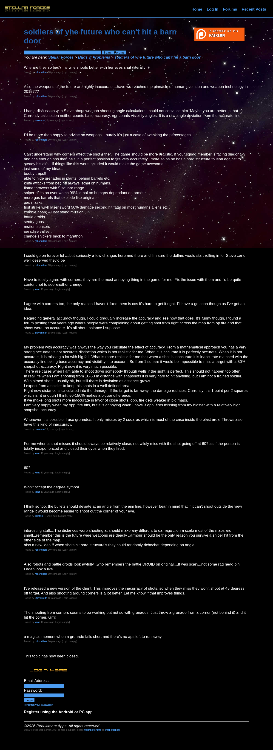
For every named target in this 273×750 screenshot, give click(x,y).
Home (196, 9)
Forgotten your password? (38, 705)
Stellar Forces (61, 57)
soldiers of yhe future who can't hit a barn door (158, 57)
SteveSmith (41, 332)
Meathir (39, 516)
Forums (230, 9)
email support (112, 730)
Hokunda (40, 120)
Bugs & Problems (94, 57)
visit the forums (92, 730)
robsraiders (41, 72)
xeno (37, 289)
